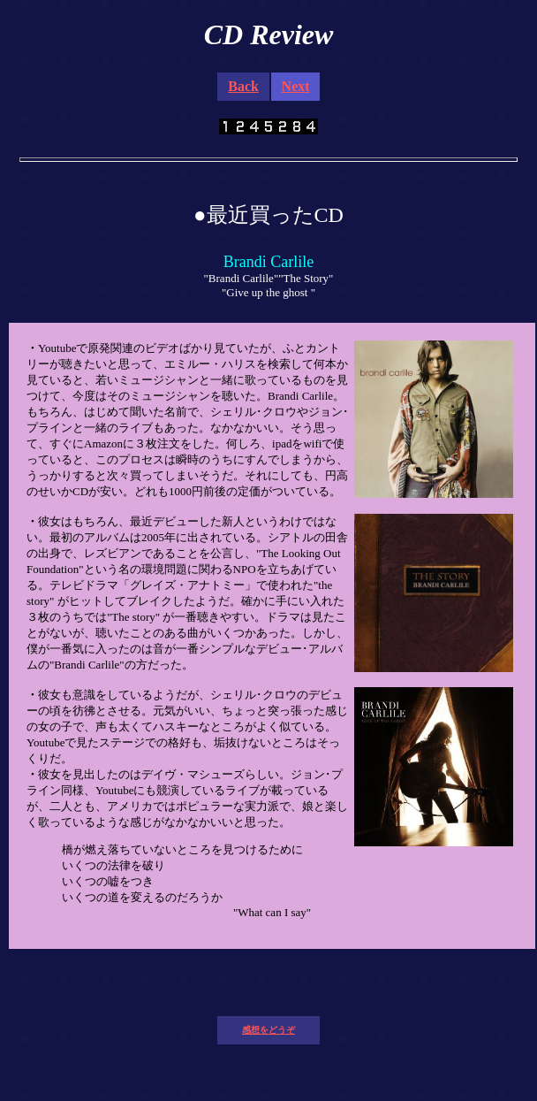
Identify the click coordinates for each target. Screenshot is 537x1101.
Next (296, 86)
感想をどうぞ (268, 1030)
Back (243, 86)
